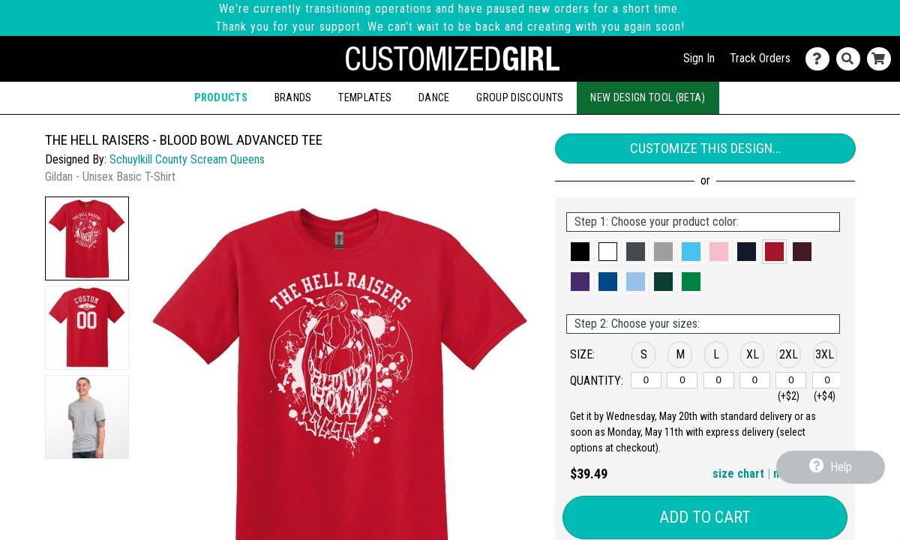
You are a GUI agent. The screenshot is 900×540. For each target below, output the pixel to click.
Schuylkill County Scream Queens (187, 159)
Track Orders (760, 58)
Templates (365, 98)
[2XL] (791, 380)
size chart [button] (738, 473)
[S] (646, 380)
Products (221, 98)
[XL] (755, 380)
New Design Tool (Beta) (648, 98)
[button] (87, 238)
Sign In (699, 58)
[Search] (851, 58)
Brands (293, 98)
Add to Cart (705, 517)
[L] (719, 380)
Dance (434, 98)
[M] (682, 380)
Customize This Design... (706, 148)
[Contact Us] (821, 58)
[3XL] (827, 380)
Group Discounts (519, 98)
